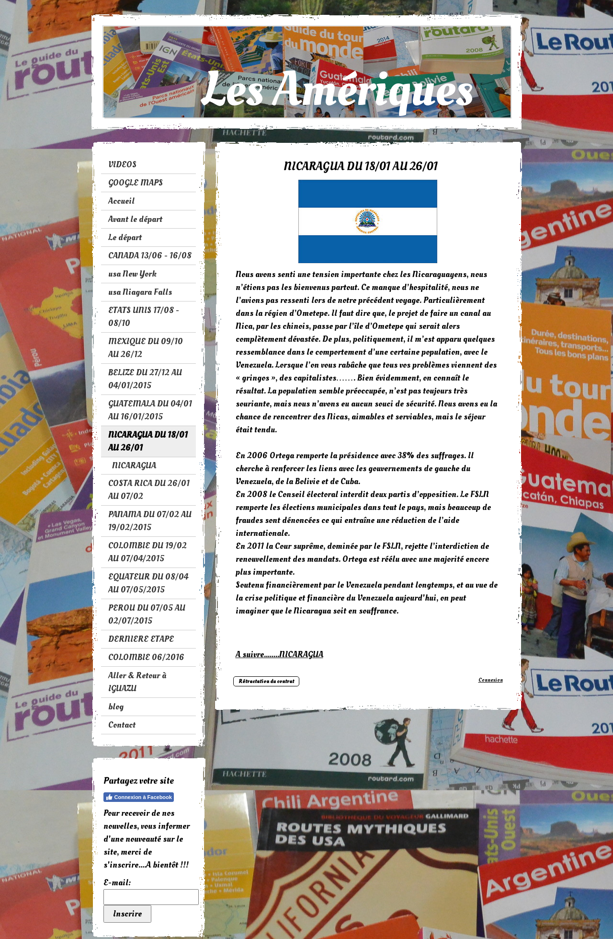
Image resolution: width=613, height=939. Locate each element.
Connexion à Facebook (138, 797)
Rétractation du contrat (266, 681)
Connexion (490, 680)
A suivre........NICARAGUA (279, 655)
